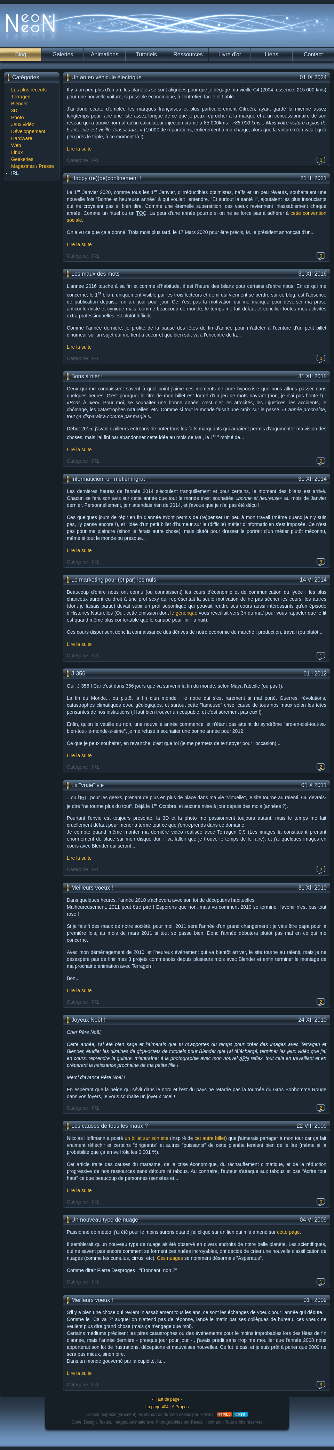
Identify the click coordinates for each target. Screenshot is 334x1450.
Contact (313, 54)
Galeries (63, 54)
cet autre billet (209, 1138)
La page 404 (157, 1406)
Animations (104, 54)
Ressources (187, 54)
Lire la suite (79, 149)
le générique (184, 613)
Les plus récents (29, 89)
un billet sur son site (146, 1138)
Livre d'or (229, 54)
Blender (19, 103)
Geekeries (22, 159)
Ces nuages (170, 1258)
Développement (28, 131)
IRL (15, 173)
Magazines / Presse (32, 166)
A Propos (180, 1406)
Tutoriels (146, 54)
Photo (17, 117)
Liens (271, 54)
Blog (20, 54)
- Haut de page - (167, 1399)
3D (14, 110)
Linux (17, 152)
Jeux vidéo (22, 124)
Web (16, 145)
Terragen (20, 96)
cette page (288, 1232)
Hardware (21, 138)
